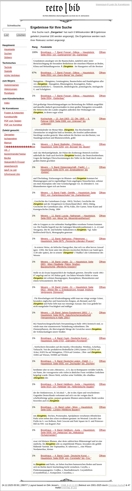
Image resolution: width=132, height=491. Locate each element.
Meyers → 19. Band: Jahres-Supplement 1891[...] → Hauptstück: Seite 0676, (66, 315)
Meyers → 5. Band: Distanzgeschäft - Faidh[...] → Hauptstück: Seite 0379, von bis (65, 170)
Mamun (8, 142)
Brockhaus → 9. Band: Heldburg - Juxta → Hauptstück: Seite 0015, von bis (68, 385)
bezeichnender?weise (15, 154)
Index (7, 103)
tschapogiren (10, 138)
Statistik (8, 71)
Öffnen (102, 52)
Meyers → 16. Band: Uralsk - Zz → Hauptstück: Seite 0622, (67, 289)
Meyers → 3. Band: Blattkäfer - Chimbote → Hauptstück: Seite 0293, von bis (65, 145)
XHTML (66, 488)
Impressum (101, 4)
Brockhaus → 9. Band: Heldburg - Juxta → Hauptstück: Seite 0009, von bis (68, 432)
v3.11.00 (72, 485)
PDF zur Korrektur (13, 125)
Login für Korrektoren (119, 4)
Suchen (8, 53)
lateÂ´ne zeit (10, 170)
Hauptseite (9, 49)
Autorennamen (11, 85)
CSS (74, 488)
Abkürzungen (10, 89)
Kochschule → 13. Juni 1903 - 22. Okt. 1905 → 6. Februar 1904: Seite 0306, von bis (65, 121)
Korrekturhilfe (10, 116)
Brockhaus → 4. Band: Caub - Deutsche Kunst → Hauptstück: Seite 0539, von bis (66, 456)
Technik (8, 67)
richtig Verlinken (12, 75)
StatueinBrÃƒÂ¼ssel (14, 162)
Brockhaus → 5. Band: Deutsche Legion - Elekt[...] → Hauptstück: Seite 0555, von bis (68, 362)
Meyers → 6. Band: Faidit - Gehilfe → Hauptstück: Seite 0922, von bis (68, 193)
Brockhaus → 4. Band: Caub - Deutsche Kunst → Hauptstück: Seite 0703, (65, 339)
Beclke (7, 158)
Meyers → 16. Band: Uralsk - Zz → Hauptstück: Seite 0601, (67, 264)
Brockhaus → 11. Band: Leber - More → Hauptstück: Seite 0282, (67, 408)
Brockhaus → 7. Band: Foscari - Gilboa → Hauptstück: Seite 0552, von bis (68, 73)
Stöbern (8, 57)
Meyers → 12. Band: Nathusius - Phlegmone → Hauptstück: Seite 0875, (68, 239)
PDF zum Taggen (12, 121)
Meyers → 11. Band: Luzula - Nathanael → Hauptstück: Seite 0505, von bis (68, 217)
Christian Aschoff (116, 485)
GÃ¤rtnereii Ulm (12, 174)
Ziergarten (9, 134)
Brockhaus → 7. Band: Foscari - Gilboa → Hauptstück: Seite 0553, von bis (68, 53)
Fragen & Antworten (14, 113)
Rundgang (9, 93)
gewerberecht (11, 166)
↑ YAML (63, 485)
